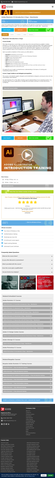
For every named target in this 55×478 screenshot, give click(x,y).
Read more (45, 26)
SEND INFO (21, 29)
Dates (24, 34)
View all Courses (4, 442)
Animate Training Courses (7, 447)
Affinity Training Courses (6, 452)
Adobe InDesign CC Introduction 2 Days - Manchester (17, 343)
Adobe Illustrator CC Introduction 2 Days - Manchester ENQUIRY (21, 400)
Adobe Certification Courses (7, 444)
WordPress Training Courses (33, 446)
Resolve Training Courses (6, 461)
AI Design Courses (31, 454)
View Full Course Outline (11, 88)
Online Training (29, 419)
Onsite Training (29, 424)
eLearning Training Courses (33, 456)
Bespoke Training (30, 422)
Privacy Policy (31, 476)
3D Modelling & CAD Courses (33, 449)
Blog (27, 431)
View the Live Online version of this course (23, 191)
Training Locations (30, 414)
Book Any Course (30, 427)
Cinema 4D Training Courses (7, 459)
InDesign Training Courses (7, 468)
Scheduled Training (30, 421)
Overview (5, 34)
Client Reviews (29, 417)
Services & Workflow (31, 432)
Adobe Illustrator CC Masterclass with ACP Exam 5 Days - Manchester (21, 320)
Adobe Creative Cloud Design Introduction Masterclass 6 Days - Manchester (23, 328)
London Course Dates (32, 468)
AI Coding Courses (31, 452)
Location (19, 34)
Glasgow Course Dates (32, 471)
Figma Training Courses (6, 463)
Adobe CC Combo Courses (33, 459)
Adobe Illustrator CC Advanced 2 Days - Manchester (17, 308)
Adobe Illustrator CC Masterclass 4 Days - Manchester (17, 316)
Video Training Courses (32, 463)
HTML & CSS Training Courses (7, 464)
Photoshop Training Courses (7, 469)
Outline (12, 34)
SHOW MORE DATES (8, 186)
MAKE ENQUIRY (8, 29)
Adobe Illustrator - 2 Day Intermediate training (15, 383)
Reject (43, 475)
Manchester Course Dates (33, 469)
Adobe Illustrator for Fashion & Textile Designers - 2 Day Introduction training (24, 375)
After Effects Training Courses (7, 446)
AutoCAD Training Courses (7, 449)
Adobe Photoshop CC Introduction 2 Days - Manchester (18, 351)
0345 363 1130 (5, 1)
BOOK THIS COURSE (33, 29)
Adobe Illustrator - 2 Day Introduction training (15, 371)
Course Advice (29, 426)
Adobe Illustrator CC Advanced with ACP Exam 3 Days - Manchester (21, 312)
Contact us (28, 412)
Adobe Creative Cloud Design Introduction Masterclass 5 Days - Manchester (23, 324)
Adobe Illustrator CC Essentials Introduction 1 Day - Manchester (20, 304)
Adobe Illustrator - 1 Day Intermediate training (15, 379)
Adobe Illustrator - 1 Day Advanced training (14, 387)
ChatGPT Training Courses (7, 456)
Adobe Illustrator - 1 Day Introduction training (15, 367)
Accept (50, 475)
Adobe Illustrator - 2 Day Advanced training (14, 391)
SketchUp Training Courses (33, 442)
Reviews (31, 34)
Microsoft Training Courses (33, 461)
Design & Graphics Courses (33, 458)
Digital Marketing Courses (33, 447)
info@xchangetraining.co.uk (19, 1)
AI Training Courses (31, 451)
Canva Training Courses (6, 454)
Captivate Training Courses (7, 451)
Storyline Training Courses (33, 444)
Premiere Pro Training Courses (8, 471)
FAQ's (27, 429)
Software (28, 434)
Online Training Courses (32, 466)
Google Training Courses (6, 458)
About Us (28, 410)
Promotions (28, 415)
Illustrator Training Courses (7, 466)
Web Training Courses (32, 464)
